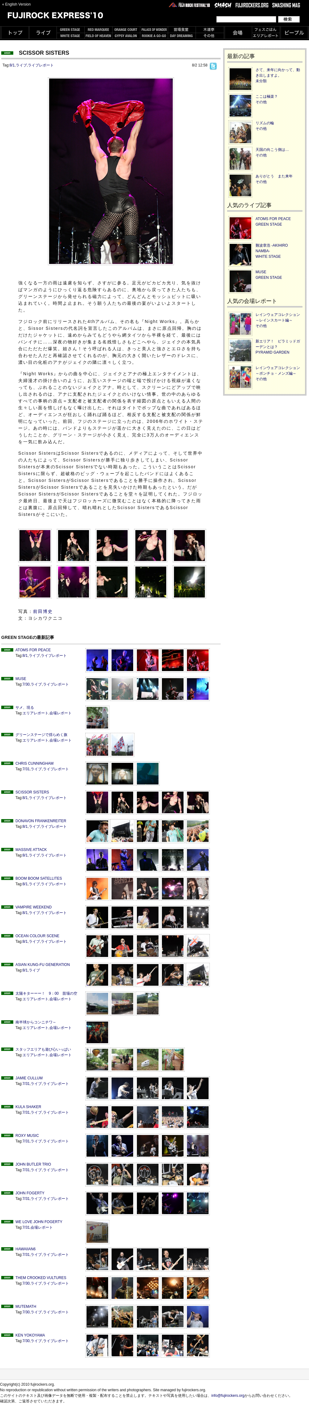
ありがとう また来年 (274, 176)
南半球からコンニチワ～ (35, 1022)
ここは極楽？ (267, 96)
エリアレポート (36, 713)
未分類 (261, 81)
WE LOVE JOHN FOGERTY (38, 1222)
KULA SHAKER (28, 1107)
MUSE (20, 679)
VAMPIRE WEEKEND (33, 907)
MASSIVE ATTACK (31, 850)
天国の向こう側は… (272, 149)
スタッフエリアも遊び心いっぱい (43, 1049)
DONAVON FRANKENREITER (40, 821)
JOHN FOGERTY (29, 1193)
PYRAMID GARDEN (272, 352)
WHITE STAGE (268, 256)
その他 (261, 102)
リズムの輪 (265, 123)
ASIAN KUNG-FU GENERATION (42, 965)
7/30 (26, 684)
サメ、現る (24, 707)
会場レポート (60, 713)
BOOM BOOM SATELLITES (38, 878)
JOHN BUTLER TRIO (33, 1164)
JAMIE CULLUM (29, 1078)
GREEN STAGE (269, 224)
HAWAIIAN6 (25, 1249)
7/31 (26, 769)
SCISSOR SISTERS (32, 792)
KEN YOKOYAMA (30, 1335)
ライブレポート (41, 65)
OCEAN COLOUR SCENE (37, 936)
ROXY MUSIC (27, 1135)
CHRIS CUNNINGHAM (34, 763)
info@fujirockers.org (227, 1395)
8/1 (12, 65)
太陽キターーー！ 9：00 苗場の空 (46, 993)
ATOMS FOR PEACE (33, 650)
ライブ (21, 65)
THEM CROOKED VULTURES (40, 1278)
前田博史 (43, 611)
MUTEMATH (25, 1306)
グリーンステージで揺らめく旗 (41, 735)
